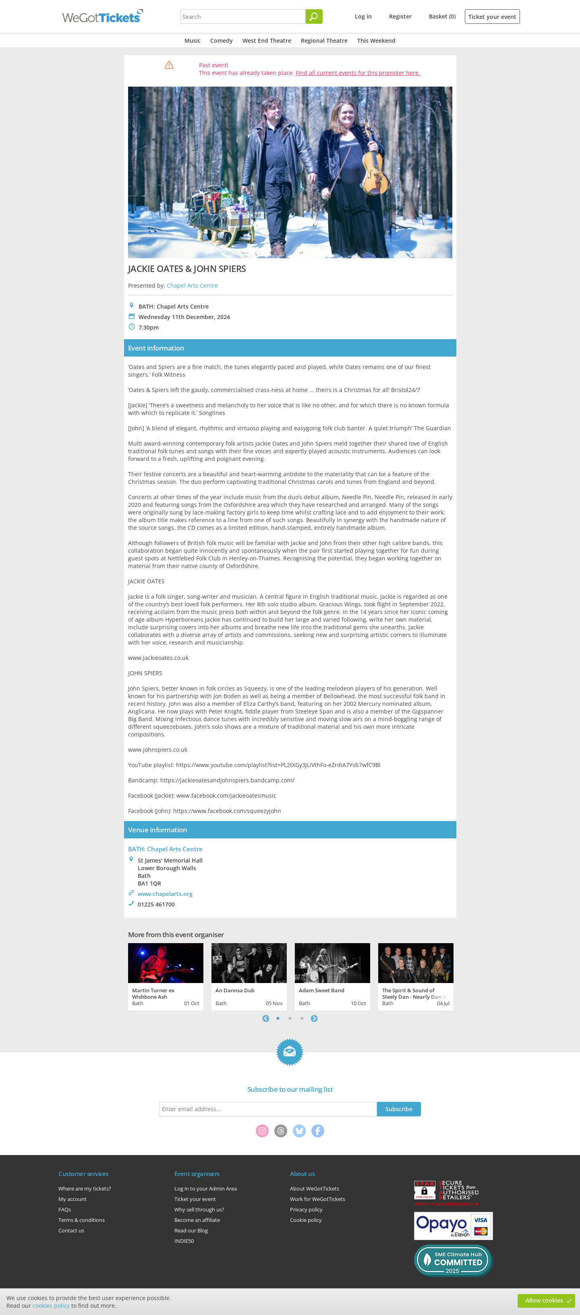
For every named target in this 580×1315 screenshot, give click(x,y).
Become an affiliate (197, 1220)
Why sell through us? (199, 1209)
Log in (363, 16)
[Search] (314, 16)
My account (72, 1199)
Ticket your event (492, 17)
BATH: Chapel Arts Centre (165, 849)
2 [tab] (290, 1018)
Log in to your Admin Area (205, 1188)
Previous (266, 1018)
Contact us (71, 1230)
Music (192, 40)
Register (400, 16)
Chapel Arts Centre (192, 285)
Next (314, 1018)
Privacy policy (306, 1209)
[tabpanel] (165, 975)
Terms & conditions (81, 1220)
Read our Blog (191, 1230)
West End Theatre (266, 40)
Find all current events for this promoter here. (358, 73)
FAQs (64, 1209)
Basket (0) (442, 16)
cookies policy (51, 1305)
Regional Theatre (324, 40)
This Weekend (376, 40)
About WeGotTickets (314, 1188)
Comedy (221, 40)
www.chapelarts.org (165, 894)
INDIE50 (184, 1240)
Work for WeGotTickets (317, 1199)
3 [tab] (302, 1018)
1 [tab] (278, 1018)
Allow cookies (544, 1300)
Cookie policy (306, 1220)
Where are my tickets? (84, 1188)
